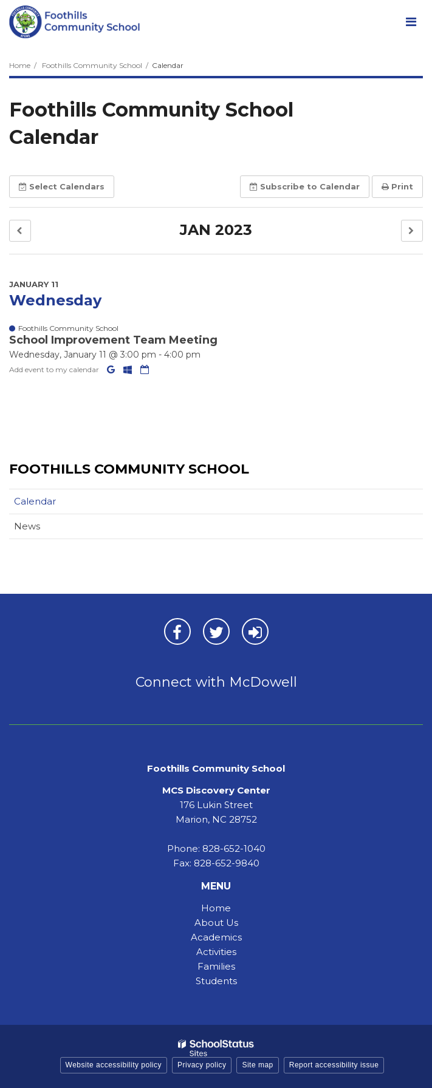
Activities (216, 951)
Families (216, 966)
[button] (20, 231)
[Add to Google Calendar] (112, 369)
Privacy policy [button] (201, 1065)
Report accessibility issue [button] (334, 1065)
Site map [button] (257, 1065)
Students (216, 981)
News (27, 526)
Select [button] (62, 186)
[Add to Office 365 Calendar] (128, 369)
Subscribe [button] (305, 186)
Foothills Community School (92, 65)
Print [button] (397, 186)
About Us (216, 922)
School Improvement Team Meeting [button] (113, 340)
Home (19, 65)
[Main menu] (410, 21)
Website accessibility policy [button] (114, 1065)
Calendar (35, 501)
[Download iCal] (144, 369)
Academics (216, 937)
